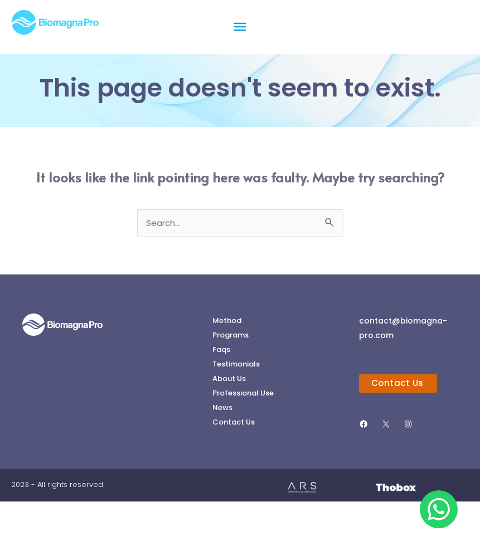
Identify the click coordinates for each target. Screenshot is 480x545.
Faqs (221, 389)
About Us (229, 419)
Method (226, 359)
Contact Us (233, 465)
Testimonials (236, 404)
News (222, 450)
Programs (230, 374)
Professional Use (243, 435)
